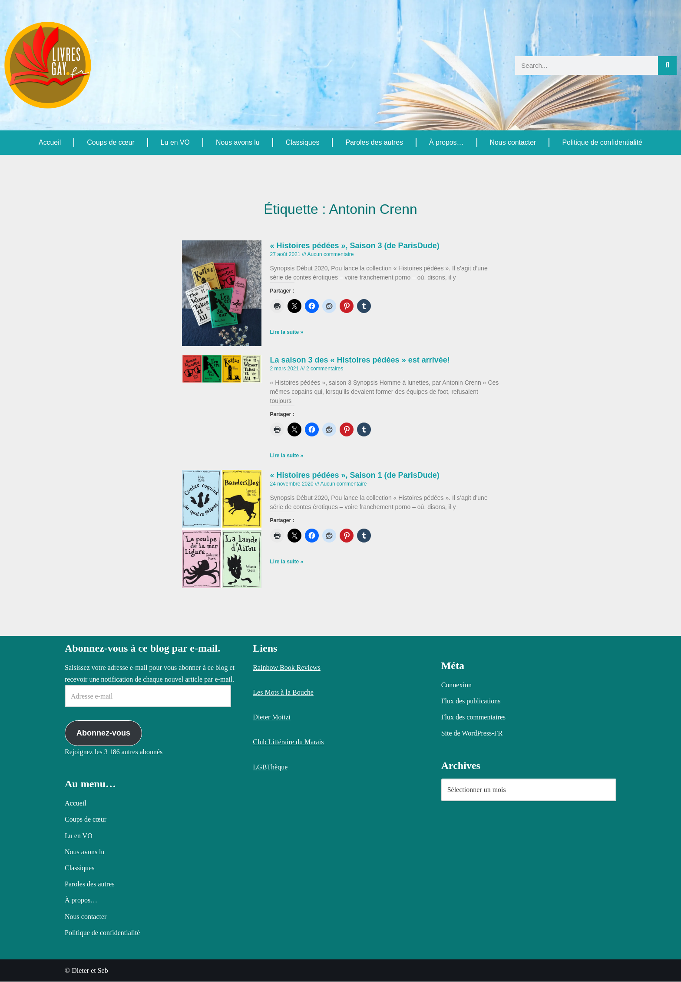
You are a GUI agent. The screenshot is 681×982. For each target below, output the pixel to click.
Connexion (456, 685)
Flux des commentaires (473, 717)
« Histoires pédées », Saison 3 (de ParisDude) (355, 245)
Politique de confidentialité (602, 142)
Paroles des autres (374, 142)
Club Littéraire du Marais (288, 742)
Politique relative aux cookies (214, 968)
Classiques (302, 142)
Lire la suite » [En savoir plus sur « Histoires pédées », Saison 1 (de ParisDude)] (287, 562)
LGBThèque (270, 767)
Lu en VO (175, 142)
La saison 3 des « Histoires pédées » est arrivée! (360, 360)
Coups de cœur (111, 142)
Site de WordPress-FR (472, 733)
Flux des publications (471, 701)
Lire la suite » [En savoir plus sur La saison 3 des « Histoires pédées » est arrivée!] (287, 456)
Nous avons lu (237, 142)
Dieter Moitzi (272, 717)
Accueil (50, 142)
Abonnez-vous (103, 733)
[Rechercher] (667, 65)
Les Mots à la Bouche (283, 692)
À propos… (446, 142)
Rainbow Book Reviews (287, 668)
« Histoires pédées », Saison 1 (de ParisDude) (355, 475)
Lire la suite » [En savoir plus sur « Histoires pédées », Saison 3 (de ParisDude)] (287, 333)
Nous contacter (512, 142)
